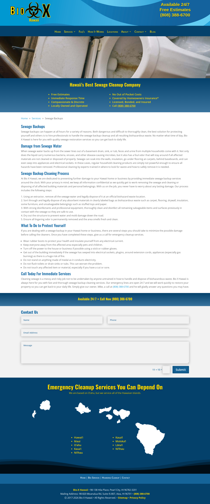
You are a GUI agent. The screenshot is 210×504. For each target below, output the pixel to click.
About (124, 32)
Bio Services (93, 477)
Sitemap (123, 497)
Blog (152, 32)
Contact (139, 32)
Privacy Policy (138, 497)
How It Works (96, 32)
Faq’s (82, 32)
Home (58, 32)
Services (68, 32)
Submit (181, 370)
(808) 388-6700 (175, 15)
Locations (112, 32)
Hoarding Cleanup (110, 477)
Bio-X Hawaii (80, 489)
